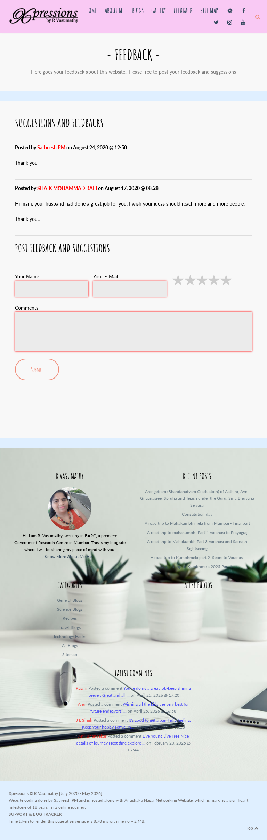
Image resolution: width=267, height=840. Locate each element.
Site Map (209, 10)
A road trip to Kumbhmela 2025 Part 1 (197, 566)
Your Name (27, 277)
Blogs (138, 10)
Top (252, 828)
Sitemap (69, 654)
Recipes (70, 618)
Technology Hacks (69, 636)
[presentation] (133, 407)
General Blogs (69, 600)
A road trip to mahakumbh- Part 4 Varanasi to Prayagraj (197, 532)
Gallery (158, 10)
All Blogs (70, 645)
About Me (114, 10)
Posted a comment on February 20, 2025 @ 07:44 (133, 742)
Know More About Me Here (69, 556)
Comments (26, 308)
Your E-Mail (105, 277)
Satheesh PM (66, 800)
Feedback (183, 10)
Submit (37, 369)
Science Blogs (69, 609)
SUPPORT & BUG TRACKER (35, 814)
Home (91, 10)
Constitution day (197, 514)
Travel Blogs (70, 627)
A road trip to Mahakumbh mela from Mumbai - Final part (197, 523)
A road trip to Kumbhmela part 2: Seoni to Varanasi (197, 557)
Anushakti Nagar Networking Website (158, 800)
